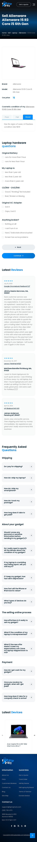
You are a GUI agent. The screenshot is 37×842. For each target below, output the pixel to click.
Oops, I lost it (18, 211)
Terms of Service (25, 792)
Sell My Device (24, 783)
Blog (3, 792)
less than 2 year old (18, 176)
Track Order (23, 779)
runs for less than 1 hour (18, 161)
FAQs (4, 779)
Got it (18, 206)
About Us (5, 775)
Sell (9, 33)
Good (27, 117)
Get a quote (23, 4)
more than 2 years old (18, 181)
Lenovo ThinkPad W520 (12, 364)
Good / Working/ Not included (18, 191)
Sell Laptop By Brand (26, 787)
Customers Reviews (9, 783)
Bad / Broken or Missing (18, 196)
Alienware (22, 33)
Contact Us (6, 787)
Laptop (14, 33)
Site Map (5, 796)
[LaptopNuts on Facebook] (11, 826)
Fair (17, 117)
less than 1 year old (18, 172)
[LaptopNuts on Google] (14, 826)
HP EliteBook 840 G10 (11, 408)
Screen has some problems (18, 237)
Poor (7, 117)
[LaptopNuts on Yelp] (21, 826)
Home (4, 33)
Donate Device (24, 796)
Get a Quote (23, 775)
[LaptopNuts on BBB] (25, 826)
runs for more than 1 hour (18, 157)
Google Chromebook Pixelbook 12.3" (17, 286)
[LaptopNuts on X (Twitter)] (18, 826)
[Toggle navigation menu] (34, 4)
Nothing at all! (18, 224)
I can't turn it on (18, 228)
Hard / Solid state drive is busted (18, 232)
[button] (34, 735)
